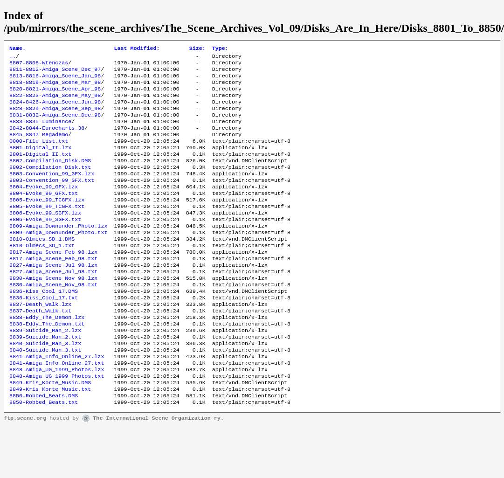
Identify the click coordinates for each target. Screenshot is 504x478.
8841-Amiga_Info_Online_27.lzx (56, 401)
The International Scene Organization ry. (158, 469)
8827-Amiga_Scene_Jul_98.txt (53, 304)
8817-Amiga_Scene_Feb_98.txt (53, 289)
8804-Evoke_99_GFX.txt (43, 214)
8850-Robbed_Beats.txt (43, 453)
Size (197, 49)
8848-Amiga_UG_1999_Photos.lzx (56, 416)
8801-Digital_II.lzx (40, 162)
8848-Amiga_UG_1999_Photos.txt (56, 423)
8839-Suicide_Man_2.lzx (45, 371)
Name (17, 49)
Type (220, 49)
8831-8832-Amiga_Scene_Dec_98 (55, 125)
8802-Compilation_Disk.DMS (50, 177)
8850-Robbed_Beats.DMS (43, 446)
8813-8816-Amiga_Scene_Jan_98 (55, 80)
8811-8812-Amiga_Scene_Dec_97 (55, 72)
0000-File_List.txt (38, 155)
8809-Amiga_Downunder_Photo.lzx (58, 252)
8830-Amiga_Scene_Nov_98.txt (53, 319)
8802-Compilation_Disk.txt (50, 184)
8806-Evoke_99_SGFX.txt (45, 244)
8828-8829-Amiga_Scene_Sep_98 (55, 117)
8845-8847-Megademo (38, 147)
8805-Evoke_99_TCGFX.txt (46, 229)
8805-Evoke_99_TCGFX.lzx (46, 222)
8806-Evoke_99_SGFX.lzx (45, 237)
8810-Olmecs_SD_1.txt (42, 274)
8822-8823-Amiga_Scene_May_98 (55, 102)
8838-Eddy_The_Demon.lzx (46, 356)
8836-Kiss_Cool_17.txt (43, 334)
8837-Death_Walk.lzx (40, 341)
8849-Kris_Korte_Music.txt (50, 438)
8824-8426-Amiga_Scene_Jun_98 (55, 110)
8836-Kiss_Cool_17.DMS (43, 326)
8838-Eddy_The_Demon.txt (46, 363)
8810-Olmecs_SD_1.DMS (42, 266)
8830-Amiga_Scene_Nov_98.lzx (53, 311)
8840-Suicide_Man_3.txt (45, 393)
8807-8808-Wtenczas (38, 65)
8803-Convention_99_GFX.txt (51, 199)
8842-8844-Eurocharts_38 (46, 140)
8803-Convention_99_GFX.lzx (51, 192)
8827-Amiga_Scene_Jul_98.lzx (53, 296)
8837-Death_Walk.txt (40, 349)
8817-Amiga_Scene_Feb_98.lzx (53, 281)
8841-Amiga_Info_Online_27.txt (56, 408)
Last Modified (136, 49)
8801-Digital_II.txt (40, 169)
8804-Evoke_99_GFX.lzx (43, 207)
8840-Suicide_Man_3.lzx (45, 386)
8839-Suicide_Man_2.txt (45, 378)
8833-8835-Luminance (40, 132)
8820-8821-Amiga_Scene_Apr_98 (55, 95)
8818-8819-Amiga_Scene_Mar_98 (55, 87)
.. (12, 58)
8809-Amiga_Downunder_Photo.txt (58, 259)
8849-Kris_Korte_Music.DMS (50, 431)
